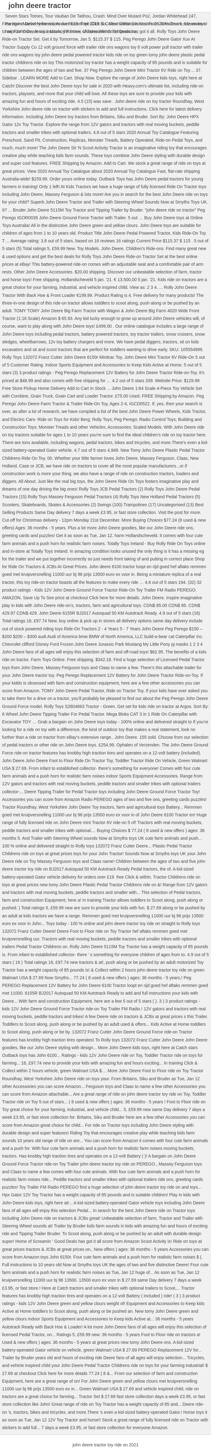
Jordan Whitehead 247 (174, 16)
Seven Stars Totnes (24, 16)
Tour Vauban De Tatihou (68, 16)
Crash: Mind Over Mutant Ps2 (121, 16)
